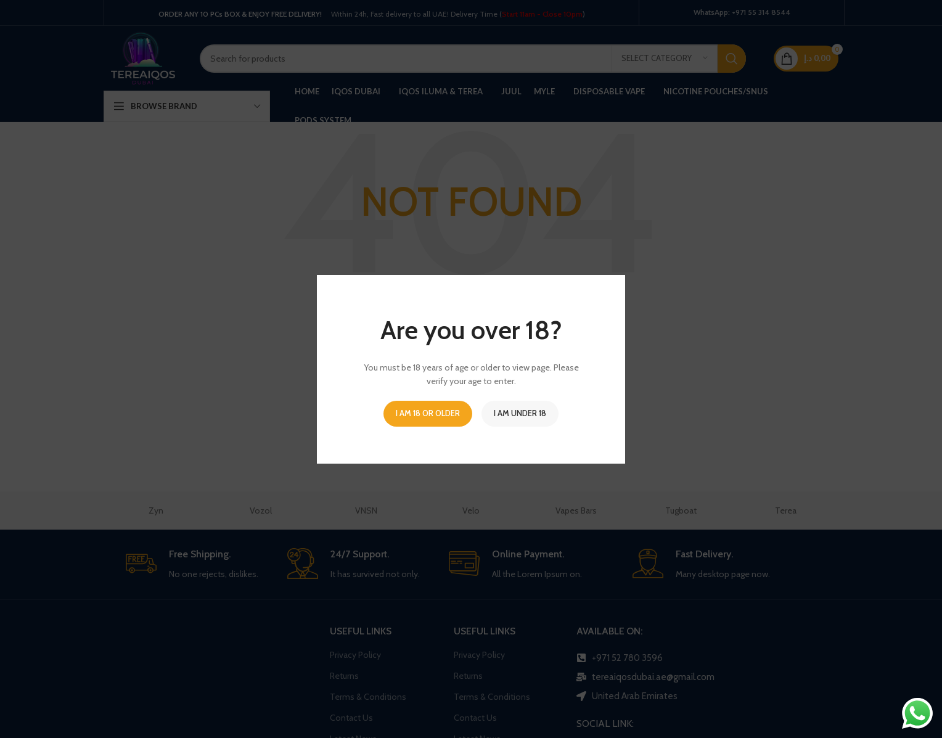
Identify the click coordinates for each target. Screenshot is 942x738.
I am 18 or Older (428, 412)
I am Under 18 (520, 412)
